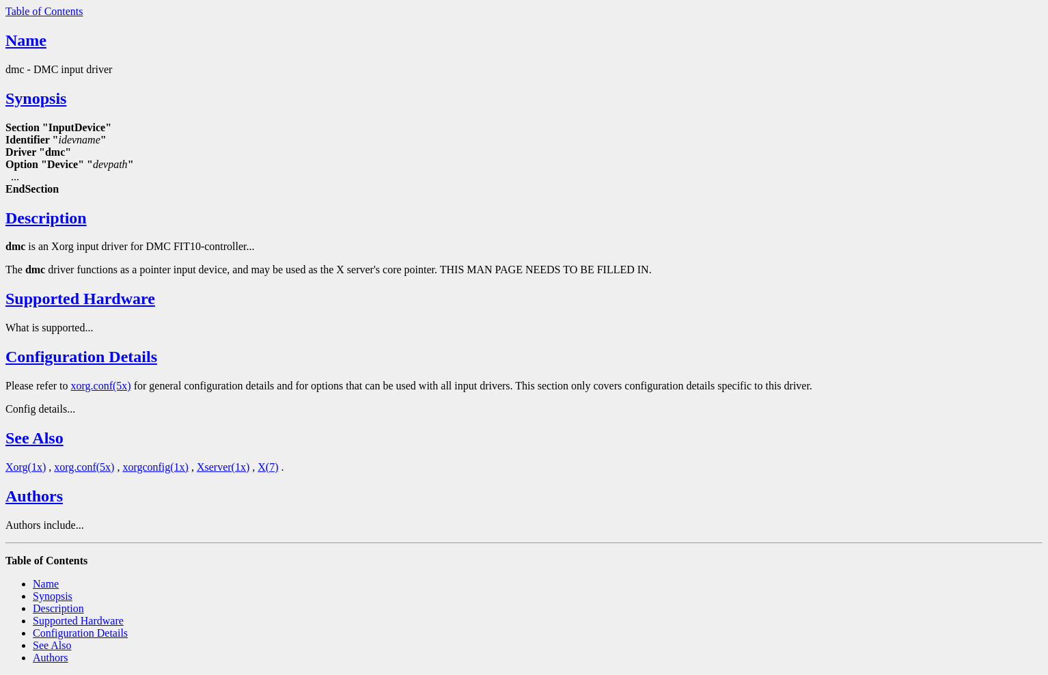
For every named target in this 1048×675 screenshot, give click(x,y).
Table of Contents (44, 11)
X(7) (268, 467)
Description (46, 218)
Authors (34, 496)
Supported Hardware (80, 298)
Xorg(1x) (25, 467)
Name (25, 40)
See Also (34, 438)
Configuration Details (81, 357)
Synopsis (35, 98)
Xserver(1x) (223, 467)
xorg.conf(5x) (101, 385)
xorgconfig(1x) (155, 467)
